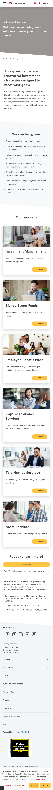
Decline (34, 785)
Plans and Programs (13, 684)
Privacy (6, 700)
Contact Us (26, 564)
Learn (6, 676)
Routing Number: (10, 644)
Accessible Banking (11, 732)
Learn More (41, 779)
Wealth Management (14, 59)
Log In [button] (45, 3)
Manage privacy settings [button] (15, 785)
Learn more (39, 269)
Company (7, 660)
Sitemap (6, 724)
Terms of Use (8, 692)
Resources (8, 668)
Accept (45, 785)
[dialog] (26, 779)
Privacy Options (9, 708)
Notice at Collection (11, 716)
